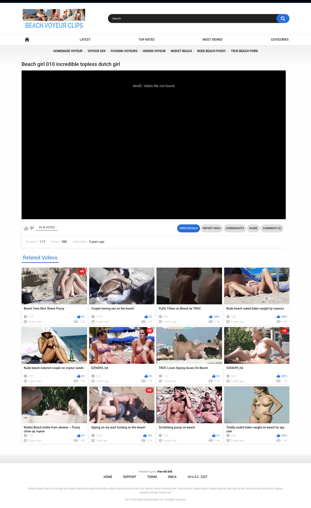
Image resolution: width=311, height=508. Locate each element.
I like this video (26, 228)
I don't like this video (31, 228)
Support (129, 477)
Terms (152, 477)
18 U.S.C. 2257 (197, 477)
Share (253, 228)
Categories (280, 39)
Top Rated (146, 39)
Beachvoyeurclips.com (151, 499)
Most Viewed (212, 39)
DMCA (172, 477)
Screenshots (235, 228)
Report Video (212, 228)
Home (27, 39)
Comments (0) (272, 228)
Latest (85, 39)
